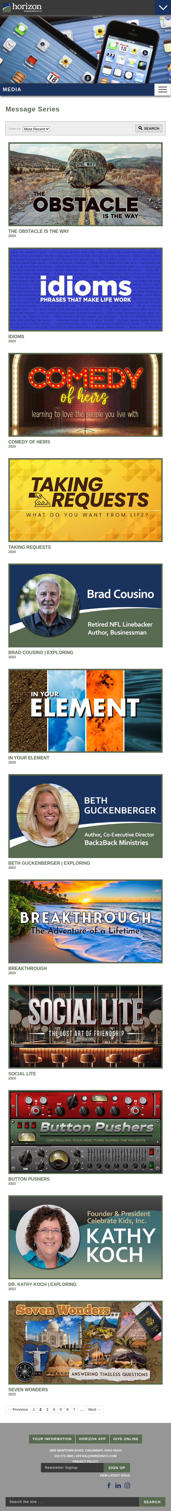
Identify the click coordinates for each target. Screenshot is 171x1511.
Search (151, 128)
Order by (15, 128)
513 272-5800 (63, 1456)
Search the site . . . (26, 1502)
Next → (94, 1409)
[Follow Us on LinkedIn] (118, 1485)
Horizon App (92, 1439)
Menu (162, 90)
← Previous (18, 1409)
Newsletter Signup (61, 1468)
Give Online (126, 1439)
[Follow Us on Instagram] (127, 1485)
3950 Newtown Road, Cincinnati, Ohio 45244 (86, 1450)
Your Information (52, 1439)
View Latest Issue (115, 1475)
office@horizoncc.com (96, 1456)
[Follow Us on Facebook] (109, 1485)
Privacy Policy (85, 1461)
